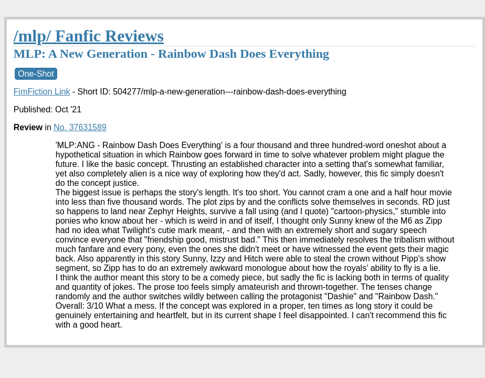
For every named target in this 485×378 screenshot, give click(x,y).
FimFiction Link (42, 91)
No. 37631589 (80, 127)
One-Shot (36, 73)
